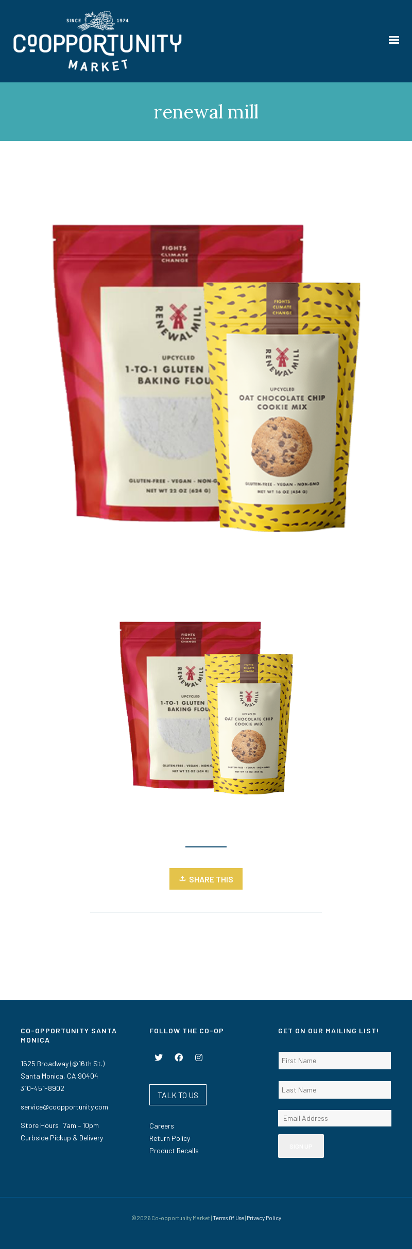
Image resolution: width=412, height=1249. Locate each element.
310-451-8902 (42, 1088)
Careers (161, 1125)
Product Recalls (174, 1150)
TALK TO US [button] (178, 1095)
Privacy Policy (264, 1218)
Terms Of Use (228, 1218)
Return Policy (169, 1138)
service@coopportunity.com (64, 1106)
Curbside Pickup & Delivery (62, 1137)
